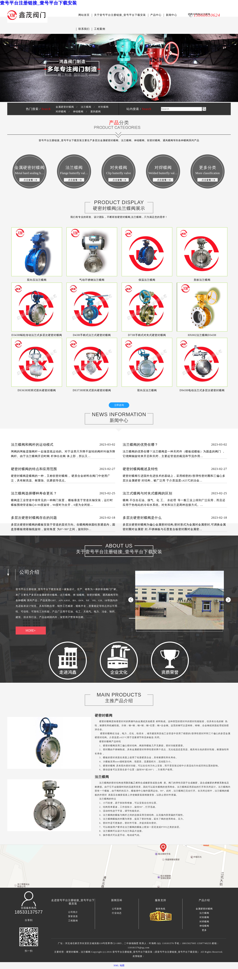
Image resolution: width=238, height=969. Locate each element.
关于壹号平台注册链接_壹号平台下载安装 (120, 15)
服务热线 (160, 908)
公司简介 (73, 912)
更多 (204, 930)
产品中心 (155, 15)
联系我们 (84, 29)
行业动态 (117, 913)
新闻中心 (171, 15)
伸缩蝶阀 (78, 111)
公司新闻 (117, 908)
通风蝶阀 (95, 111)
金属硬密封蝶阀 (65, 106)
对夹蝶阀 (103, 106)
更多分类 (207, 173)
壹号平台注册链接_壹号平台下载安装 (38, 3)
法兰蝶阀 (86, 106)
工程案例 (99, 29)
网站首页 (84, 15)
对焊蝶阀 (61, 111)
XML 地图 (118, 965)
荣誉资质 (73, 916)
